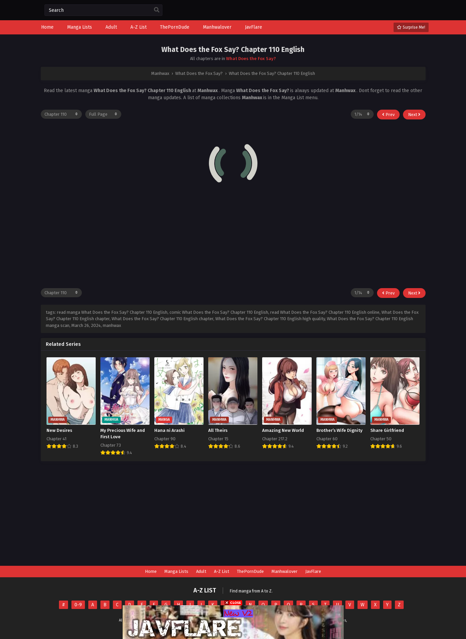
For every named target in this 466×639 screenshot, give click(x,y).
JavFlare (313, 571)
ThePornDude (250, 571)
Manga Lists (176, 571)
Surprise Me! (411, 27)
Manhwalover (285, 571)
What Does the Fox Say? (251, 58)
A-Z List (221, 571)
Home (151, 571)
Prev (388, 114)
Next (414, 114)
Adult (201, 571)
